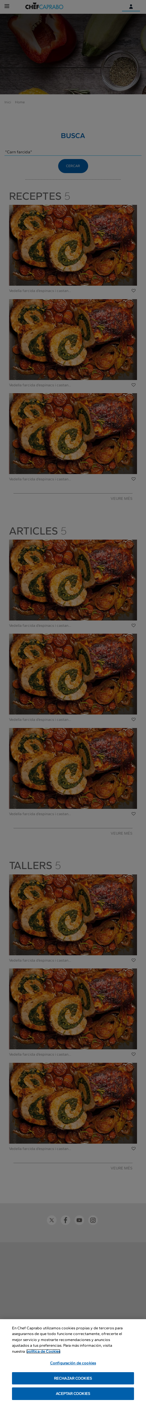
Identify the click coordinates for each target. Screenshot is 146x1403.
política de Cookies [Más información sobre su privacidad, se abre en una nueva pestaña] (43, 1351)
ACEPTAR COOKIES (73, 1394)
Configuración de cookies (73, 1363)
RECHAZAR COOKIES (73, 1378)
